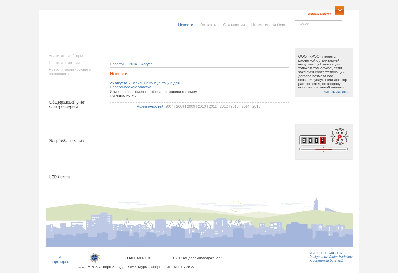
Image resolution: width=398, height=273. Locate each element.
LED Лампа (59, 176)
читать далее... (336, 91)
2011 (213, 106)
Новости (117, 64)
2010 (202, 106)
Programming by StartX (326, 260)
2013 (234, 106)
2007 (169, 106)
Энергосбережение (66, 140)
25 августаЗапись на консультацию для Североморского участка (145, 85)
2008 (180, 106)
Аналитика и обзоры (66, 56)
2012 (224, 106)
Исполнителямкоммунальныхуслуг (149, 45)
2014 (133, 64)
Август (146, 64)
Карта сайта (319, 14)
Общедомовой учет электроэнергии (66, 104)
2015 (256, 106)
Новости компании (64, 63)
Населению (213, 41)
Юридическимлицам (271, 43)
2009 (191, 106)
